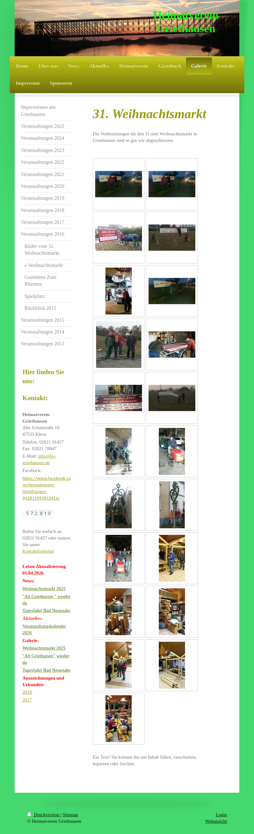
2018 (27, 692)
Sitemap (70, 814)
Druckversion (44, 814)
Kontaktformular (38, 551)
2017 (27, 699)
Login (221, 814)
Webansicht (216, 821)
